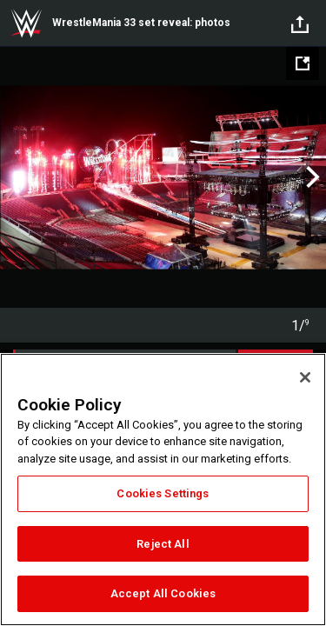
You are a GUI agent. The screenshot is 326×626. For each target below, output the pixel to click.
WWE (26, 23)
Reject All (162, 543)
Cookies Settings (162, 493)
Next (311, 177)
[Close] (305, 377)
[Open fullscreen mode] (302, 63)
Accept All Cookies (163, 593)
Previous (15, 177)
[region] (163, 489)
